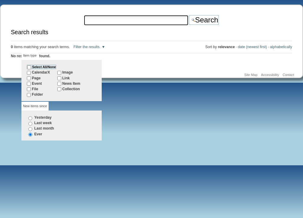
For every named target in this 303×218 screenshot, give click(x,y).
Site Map (250, 75)
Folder (37, 94)
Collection (71, 89)
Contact (288, 75)
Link (66, 78)
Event (37, 83)
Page (36, 78)
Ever (38, 134)
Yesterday (43, 117)
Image (67, 72)
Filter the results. (87, 47)
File (35, 89)
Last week (43, 123)
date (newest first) (252, 47)
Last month (44, 128)
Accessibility (270, 75)
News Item (71, 83)
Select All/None (44, 67)
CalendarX (41, 72)
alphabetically (281, 47)
